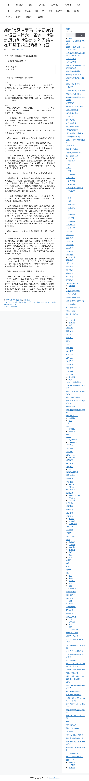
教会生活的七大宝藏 (73, 695)
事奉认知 (69, 328)
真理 (68, 198)
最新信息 (69, 509)
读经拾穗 (70, 221)
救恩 (68, 563)
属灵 (70, 421)
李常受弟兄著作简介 (74, 188)
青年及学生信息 (72, 283)
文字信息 (69, 270)
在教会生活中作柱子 (73, 94)
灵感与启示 (21, 5)
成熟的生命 (70, 455)
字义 (68, 171)
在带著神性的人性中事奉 (75, 90)
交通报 (40, 17)
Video (68, 437)
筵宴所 (68, 426)
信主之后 (69, 445)
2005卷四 (70, 241)
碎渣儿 (68, 721)
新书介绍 (69, 503)
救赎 (68, 566)
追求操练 (69, 371)
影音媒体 (72, 431)
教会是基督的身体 (73, 691)
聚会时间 (72, 578)
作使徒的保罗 (71, 62)
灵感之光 (69, 533)
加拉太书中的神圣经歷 (74, 651)
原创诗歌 (72, 322)
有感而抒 (70, 184)
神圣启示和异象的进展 (74, 738)
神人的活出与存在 (73, 728)
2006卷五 (70, 245)
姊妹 (43, 11)
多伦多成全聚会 (72, 113)
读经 (33, 5)
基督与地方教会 (72, 110)
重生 (68, 317)
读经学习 (69, 613)
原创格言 (69, 460)
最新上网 (69, 506)
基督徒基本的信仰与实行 (75, 301)
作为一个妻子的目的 (73, 382)
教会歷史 (70, 178)
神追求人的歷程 (72, 314)
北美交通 (69, 87)
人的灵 (68, 560)
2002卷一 (70, 231)
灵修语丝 (69, 467)
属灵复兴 (69, 448)
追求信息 (69, 280)
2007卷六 (70, 248)
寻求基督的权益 (72, 130)
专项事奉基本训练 (73, 126)
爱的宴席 (72, 542)
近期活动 (69, 493)
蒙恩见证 (19, 17)
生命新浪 (72, 550)
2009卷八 (70, 255)
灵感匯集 (72, 768)
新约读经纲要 (71, 607)
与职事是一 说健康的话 (75, 152)
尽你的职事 (70, 146)
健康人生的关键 (72, 636)
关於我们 (72, 765)
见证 (68, 211)
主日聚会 (9, 17)
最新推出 (72, 500)
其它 (68, 344)
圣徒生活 (70, 208)
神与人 (68, 570)
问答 (9, 11)
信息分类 (70, 5)
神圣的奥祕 (70, 311)
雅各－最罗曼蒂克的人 (74, 757)
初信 (68, 164)
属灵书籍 (18, 11)
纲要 (70, 576)
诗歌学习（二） (72, 598)
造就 (68, 11)
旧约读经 (69, 610)
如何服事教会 (71, 123)
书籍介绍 (72, 498)
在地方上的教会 (72, 472)
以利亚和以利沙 (72, 633)
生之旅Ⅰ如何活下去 (73, 307)
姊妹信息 (69, 260)
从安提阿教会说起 (73, 136)
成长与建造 (57, 5)
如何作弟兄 (70, 120)
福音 (9, 5)
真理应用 (69, 361)
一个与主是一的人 (73, 629)
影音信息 (28, 11)
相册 (70, 555)
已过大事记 (70, 489)
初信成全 (72, 320)
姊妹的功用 (70, 406)
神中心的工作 (71, 725)
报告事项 (72, 377)
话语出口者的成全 (73, 156)
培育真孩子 (70, 103)
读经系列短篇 (71, 617)
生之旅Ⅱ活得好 (71, 304)
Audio (68, 434)
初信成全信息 (71, 294)
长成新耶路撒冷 (72, 753)
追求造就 (72, 622)
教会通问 (70, 181)
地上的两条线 (71, 660)
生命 (68, 194)
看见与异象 (70, 536)
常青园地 (72, 429)
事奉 (70, 38)
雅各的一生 (70, 760)
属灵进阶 (69, 452)
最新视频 (69, 513)
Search (69, 31)
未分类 (71, 519)
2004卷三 (70, 238)
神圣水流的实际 (72, 149)
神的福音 (69, 731)
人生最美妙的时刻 (73, 291)
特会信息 (69, 273)
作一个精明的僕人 (11, 306)
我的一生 (69, 682)
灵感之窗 (70, 228)
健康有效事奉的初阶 (73, 71)
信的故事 (31, 17)
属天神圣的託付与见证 (74, 133)
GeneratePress (54, 778)
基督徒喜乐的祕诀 (73, 297)
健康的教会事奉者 (73, 84)
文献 (68, 423)
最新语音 (69, 516)
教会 (81, 5)
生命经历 (69, 358)
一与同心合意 (71, 59)
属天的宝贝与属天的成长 (75, 669)
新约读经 (9, 300)
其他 (68, 341)
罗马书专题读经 (17, 300)
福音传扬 (69, 364)
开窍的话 (69, 530)
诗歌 (50, 11)
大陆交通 (69, 116)
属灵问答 (70, 174)
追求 (70, 619)
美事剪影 (70, 204)
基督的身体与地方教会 (74, 106)
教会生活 (69, 348)
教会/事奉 (59, 11)
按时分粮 (44, 5)
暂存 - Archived (74, 495)
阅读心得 (72, 762)
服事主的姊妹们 (72, 416)
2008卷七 (70, 251)
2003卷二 (70, 235)
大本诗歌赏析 (71, 588)
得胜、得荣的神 (72, 673)
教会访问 (72, 484)
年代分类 (69, 266)
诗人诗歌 (70, 214)
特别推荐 (72, 545)
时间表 (71, 487)
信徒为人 (69, 334)
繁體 (68, 29)
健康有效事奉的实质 (73, 74)
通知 (70, 624)
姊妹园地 (72, 418)
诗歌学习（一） (72, 595)
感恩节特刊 (73, 440)
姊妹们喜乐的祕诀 (73, 397)
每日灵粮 (69, 463)
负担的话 (70, 224)
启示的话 (69, 526)
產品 (70, 552)
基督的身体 (70, 478)
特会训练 (72, 547)
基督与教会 (70, 475)
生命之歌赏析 (71, 592)
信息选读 (70, 161)
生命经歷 (69, 354)
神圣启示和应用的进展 (74, 735)
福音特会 (76, 11)
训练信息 (69, 276)
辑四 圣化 (26, 300)
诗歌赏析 (70, 218)
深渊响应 (70, 191)
